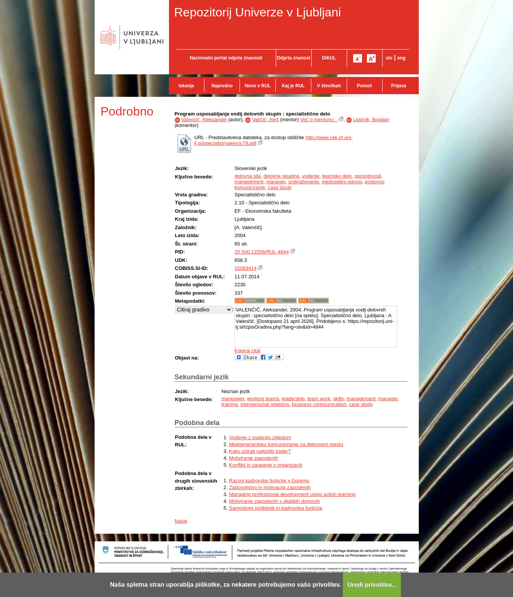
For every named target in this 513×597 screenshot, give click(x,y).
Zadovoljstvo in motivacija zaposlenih (270, 487)
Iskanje (186, 85)
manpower (233, 398)
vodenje (311, 176)
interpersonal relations (264, 404)
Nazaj (181, 521)
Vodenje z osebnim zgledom (260, 437)
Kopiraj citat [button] (248, 350)
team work (318, 398)
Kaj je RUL (293, 85)
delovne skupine (281, 176)
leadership (293, 398)
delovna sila (248, 176)
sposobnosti (367, 176)
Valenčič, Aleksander (204, 119)
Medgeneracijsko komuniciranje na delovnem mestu (286, 444)
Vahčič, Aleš (265, 119)
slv (389, 58)
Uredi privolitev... (372, 584)
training (230, 404)
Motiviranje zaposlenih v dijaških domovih (274, 501)
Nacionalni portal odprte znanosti (226, 58)
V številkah (329, 85)
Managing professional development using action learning (292, 494)
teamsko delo (337, 176)
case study (279, 187)
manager (276, 182)
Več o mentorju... (319, 119)
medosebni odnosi (342, 182)
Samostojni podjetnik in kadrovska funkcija (275, 508)
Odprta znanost (293, 58)
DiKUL (329, 58)
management (249, 182)
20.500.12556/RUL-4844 (262, 252)
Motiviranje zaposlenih (253, 458)
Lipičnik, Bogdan (371, 119)
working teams (263, 398)
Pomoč (364, 85)
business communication (319, 404)
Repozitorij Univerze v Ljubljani (257, 12)
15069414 (246, 268)
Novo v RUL (258, 85)
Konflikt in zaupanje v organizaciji (265, 465)
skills (338, 398)
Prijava (398, 85)
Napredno (222, 85)
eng (401, 58)
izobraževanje (303, 182)
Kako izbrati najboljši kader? (260, 451)
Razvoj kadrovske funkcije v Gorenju (269, 480)
